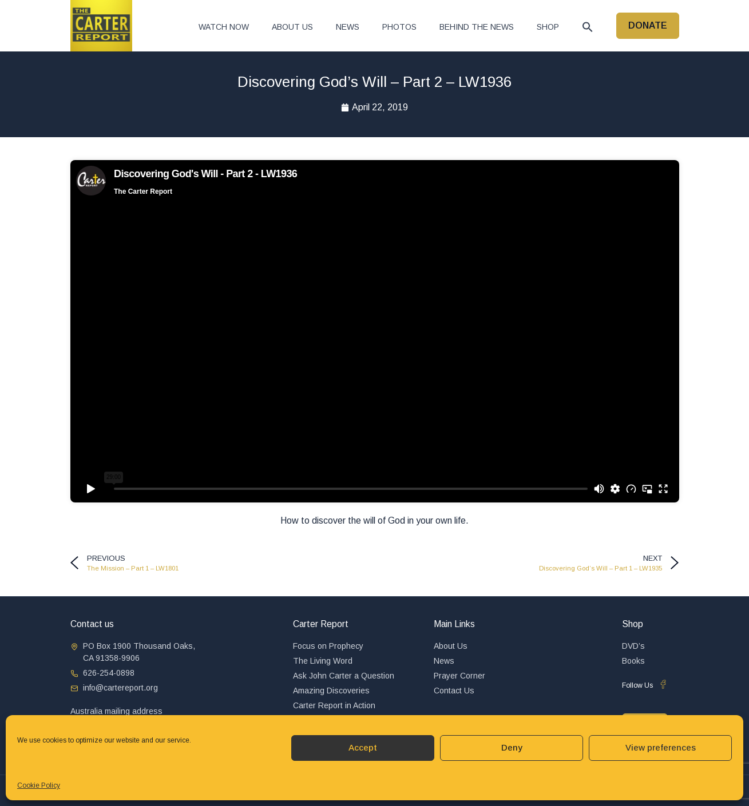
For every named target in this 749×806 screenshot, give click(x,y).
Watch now (224, 26)
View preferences (660, 747)
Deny (511, 747)
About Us (292, 26)
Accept (362, 747)
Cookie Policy (38, 785)
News (347, 26)
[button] (587, 27)
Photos (399, 26)
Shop (548, 26)
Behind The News (476, 26)
